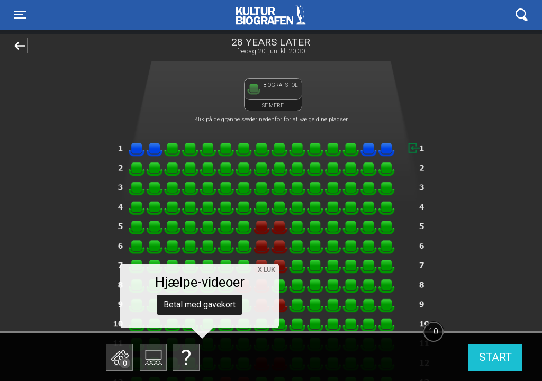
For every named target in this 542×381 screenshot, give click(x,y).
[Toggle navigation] (20, 15)
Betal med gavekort (200, 305)
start (495, 357)
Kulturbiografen (271, 14)
